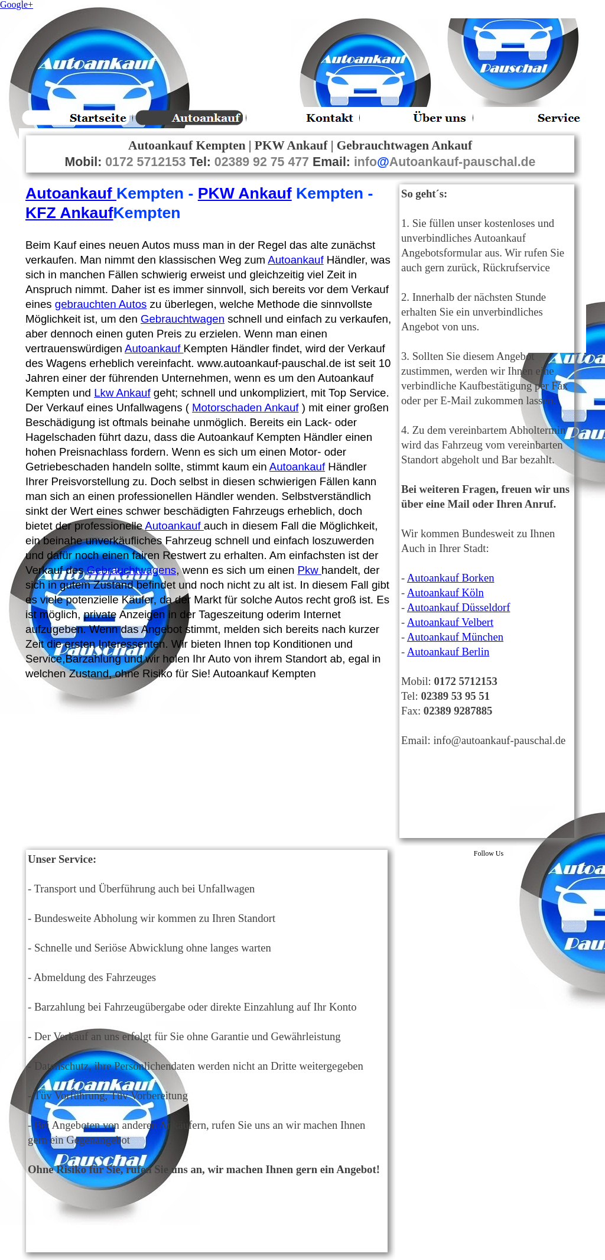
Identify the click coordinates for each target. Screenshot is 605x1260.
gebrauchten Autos (101, 304)
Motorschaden (245, 407)
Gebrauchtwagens (131, 570)
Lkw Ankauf (122, 393)
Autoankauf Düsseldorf (458, 607)
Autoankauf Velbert (450, 622)
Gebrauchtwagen (183, 319)
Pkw (309, 570)
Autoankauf (70, 193)
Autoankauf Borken (451, 577)
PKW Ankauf (245, 193)
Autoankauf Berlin (448, 651)
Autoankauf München (455, 637)
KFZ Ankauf (69, 213)
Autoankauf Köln (445, 592)
